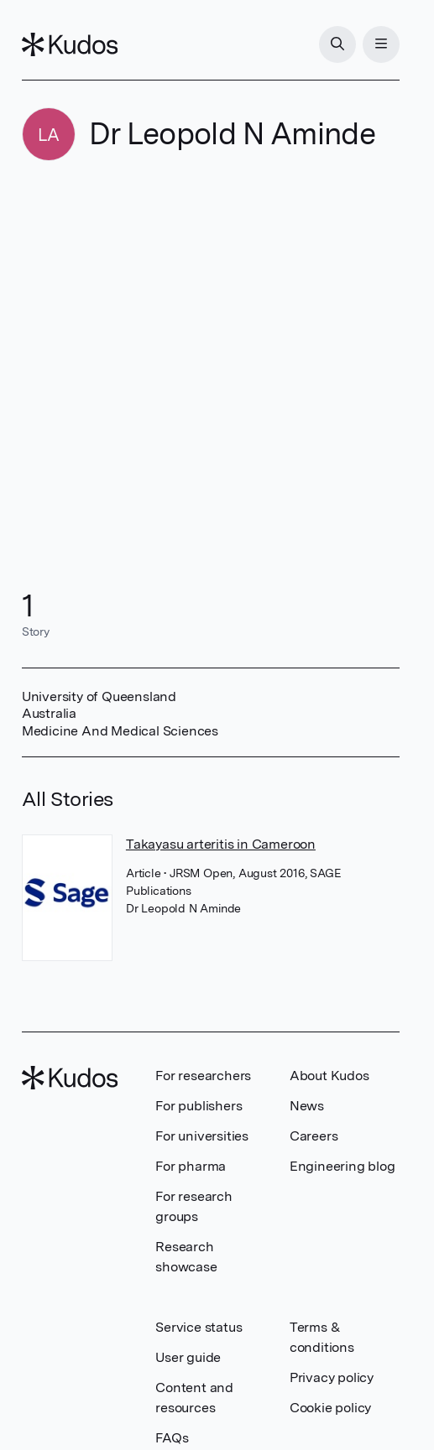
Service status (198, 1327)
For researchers (203, 1076)
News (307, 1106)
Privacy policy (332, 1377)
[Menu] (381, 44)
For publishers (198, 1106)
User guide (188, 1357)
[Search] (337, 44)
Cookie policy (330, 1408)
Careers (314, 1136)
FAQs (171, 1438)
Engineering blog (342, 1166)
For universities (201, 1136)
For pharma (190, 1166)
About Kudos (329, 1076)
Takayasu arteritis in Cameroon (221, 844)
